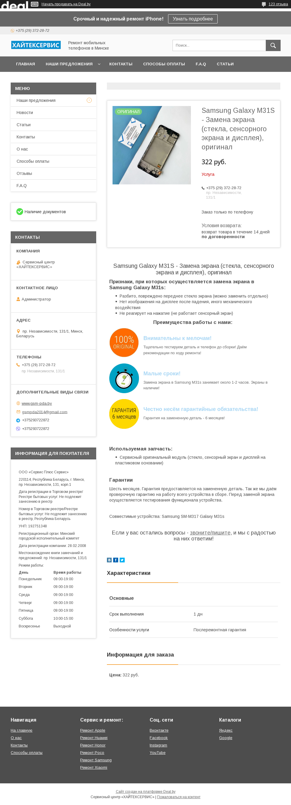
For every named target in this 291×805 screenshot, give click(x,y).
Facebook (159, 738)
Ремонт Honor (92, 745)
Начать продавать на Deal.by (66, 4)
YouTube (157, 752)
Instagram (158, 745)
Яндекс (226, 730)
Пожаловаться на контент (178, 797)
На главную (21, 730)
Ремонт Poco (92, 752)
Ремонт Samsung (96, 760)
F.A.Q (201, 64)
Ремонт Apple (92, 730)
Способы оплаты (164, 64)
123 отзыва (278, 4)
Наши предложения (69, 64)
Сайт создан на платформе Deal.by (145, 792)
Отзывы (24, 173)
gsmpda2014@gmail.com (44, 411)
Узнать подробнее (193, 18)
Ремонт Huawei (93, 738)
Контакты (120, 64)
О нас (22, 149)
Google (225, 738)
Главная (25, 64)
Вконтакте (159, 730)
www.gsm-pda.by (37, 403)
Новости (25, 112)
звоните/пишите (210, 533)
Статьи (225, 64)
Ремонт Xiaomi (93, 767)
